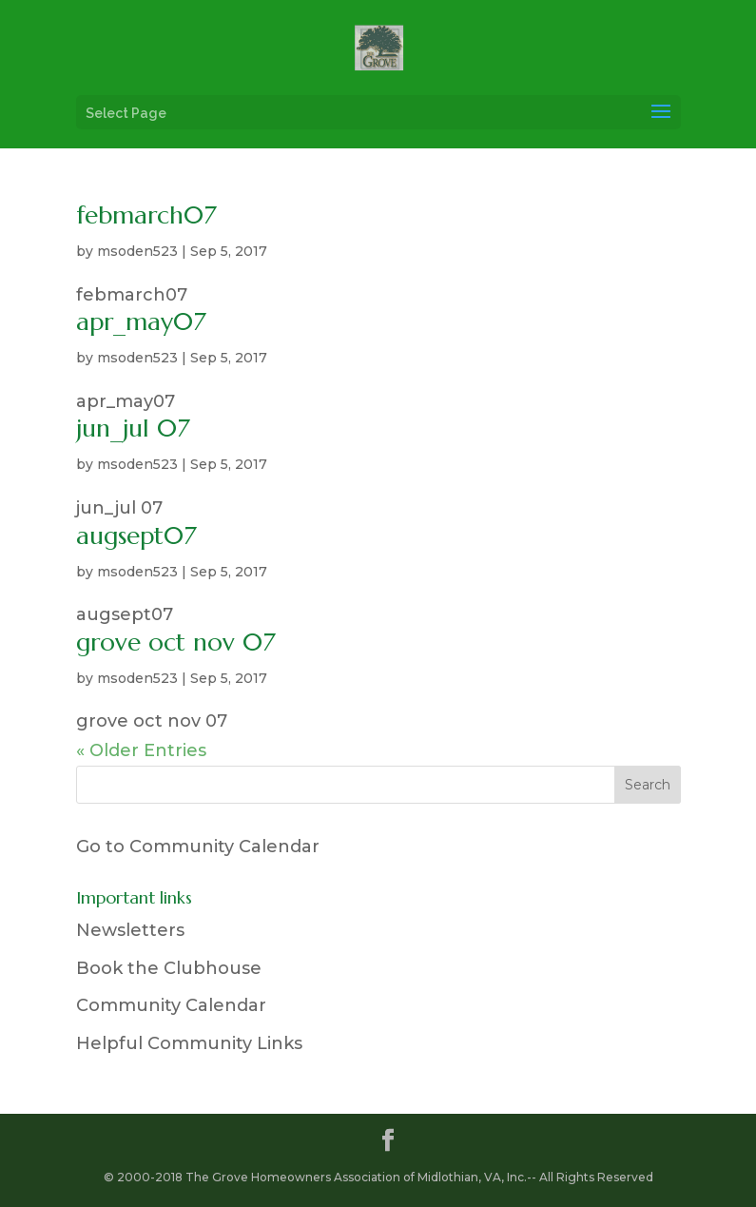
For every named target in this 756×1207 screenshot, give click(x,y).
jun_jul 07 (133, 428)
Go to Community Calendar (198, 846)
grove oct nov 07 (176, 642)
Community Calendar (171, 1005)
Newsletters (130, 930)
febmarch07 (146, 215)
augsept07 (136, 535)
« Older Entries (141, 750)
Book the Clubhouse (169, 968)
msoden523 (137, 251)
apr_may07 (141, 321)
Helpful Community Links (189, 1043)
